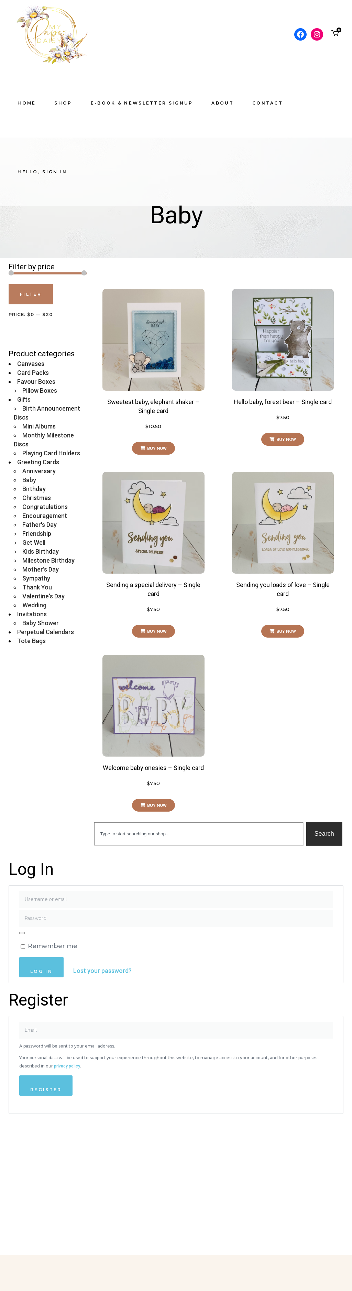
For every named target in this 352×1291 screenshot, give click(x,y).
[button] (153, 448)
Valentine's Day (43, 596)
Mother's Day (40, 569)
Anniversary (39, 471)
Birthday (34, 488)
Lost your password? (102, 970)
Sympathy (36, 578)
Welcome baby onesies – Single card (153, 767)
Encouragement (44, 515)
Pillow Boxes (39, 390)
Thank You (37, 587)
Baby (29, 480)
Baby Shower (40, 623)
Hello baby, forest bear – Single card (283, 401)
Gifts (24, 399)
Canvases (30, 363)
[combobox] (198, 834)
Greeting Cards (38, 462)
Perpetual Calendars (45, 632)
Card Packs (33, 372)
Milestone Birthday (48, 560)
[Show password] (22, 933)
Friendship (36, 533)
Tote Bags (31, 640)
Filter (31, 294)
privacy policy (67, 1066)
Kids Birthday (40, 551)
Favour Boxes (36, 381)
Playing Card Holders (51, 453)
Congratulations (45, 506)
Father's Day (39, 524)
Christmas (36, 497)
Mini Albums (39, 426)
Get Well (33, 542)
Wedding (34, 605)
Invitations (32, 614)
